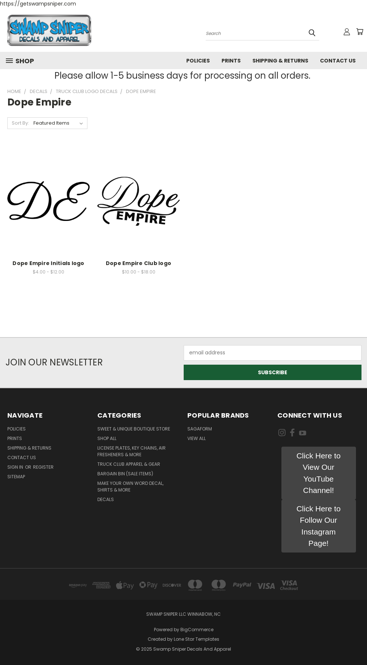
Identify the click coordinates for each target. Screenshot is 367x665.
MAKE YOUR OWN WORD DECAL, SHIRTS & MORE (130, 486)
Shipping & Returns (280, 60)
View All (196, 438)
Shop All (106, 438)
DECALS (105, 499)
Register (43, 467)
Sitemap (16, 476)
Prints (231, 60)
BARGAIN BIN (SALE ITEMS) (125, 474)
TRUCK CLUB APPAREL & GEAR (128, 464)
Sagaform (199, 429)
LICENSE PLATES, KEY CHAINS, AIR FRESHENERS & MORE (131, 451)
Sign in (15, 467)
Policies (198, 60)
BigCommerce (196, 629)
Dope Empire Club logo (138, 263)
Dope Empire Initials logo (48, 263)
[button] (318, 473)
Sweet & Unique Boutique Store (133, 429)
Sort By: (20, 122)
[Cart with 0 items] (359, 31)
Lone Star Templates (196, 639)
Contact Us (338, 60)
